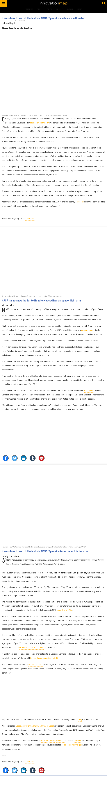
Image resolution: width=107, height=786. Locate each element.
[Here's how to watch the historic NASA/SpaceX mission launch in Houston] (53, 506)
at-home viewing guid (73, 746)
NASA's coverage (35, 665)
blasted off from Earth (39, 124)
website (80, 203)
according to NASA (64, 611)
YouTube (44, 741)
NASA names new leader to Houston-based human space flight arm (41, 301)
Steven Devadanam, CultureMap (23, 28)
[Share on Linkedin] (24, 459)
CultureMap (30, 219)
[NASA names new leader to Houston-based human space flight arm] (53, 262)
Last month (89, 391)
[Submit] (103, 3)
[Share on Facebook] (6, 459)
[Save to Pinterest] (42, 459)
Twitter (52, 741)
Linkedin (77, 741)
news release (87, 331)
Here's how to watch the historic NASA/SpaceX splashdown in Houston (43, 18)
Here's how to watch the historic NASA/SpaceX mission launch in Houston (45, 552)
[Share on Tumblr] (33, 459)
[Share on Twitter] (15, 459)
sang (80, 720)
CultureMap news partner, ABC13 (44, 659)
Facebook (60, 741)
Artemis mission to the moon (31, 648)
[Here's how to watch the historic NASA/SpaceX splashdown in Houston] (53, 75)
